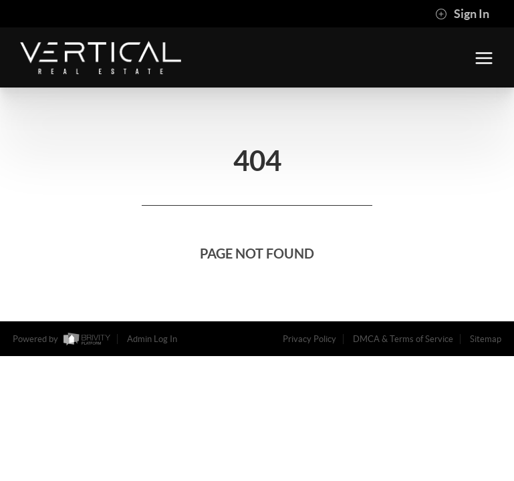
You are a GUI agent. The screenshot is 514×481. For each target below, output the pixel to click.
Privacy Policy (309, 339)
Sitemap (485, 339)
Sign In (462, 14)
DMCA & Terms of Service (403, 339)
